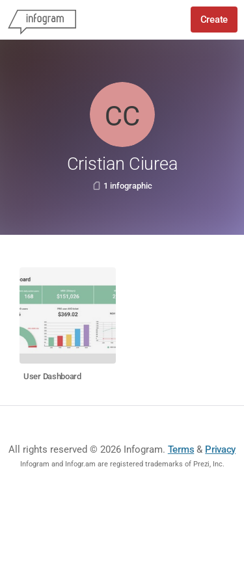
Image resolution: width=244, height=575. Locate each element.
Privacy (220, 449)
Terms (181, 449)
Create (214, 19)
